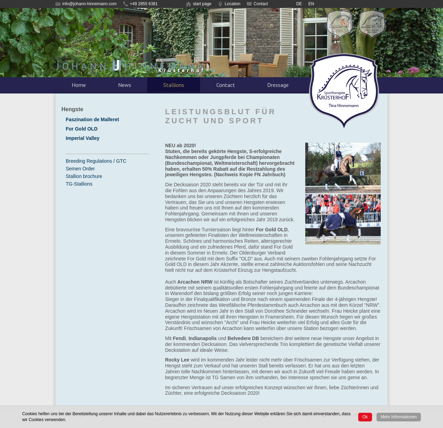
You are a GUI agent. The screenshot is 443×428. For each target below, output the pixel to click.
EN (311, 3)
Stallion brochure (84, 176)
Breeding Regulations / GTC (96, 161)
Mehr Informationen (399, 416)
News (124, 84)
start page (198, 3)
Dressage (278, 84)
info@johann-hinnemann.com (86, 3)
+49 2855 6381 (140, 3)
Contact (257, 3)
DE (299, 3)
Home (79, 84)
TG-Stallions (79, 184)
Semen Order (80, 168)
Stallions (173, 84)
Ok (365, 416)
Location (229, 3)
